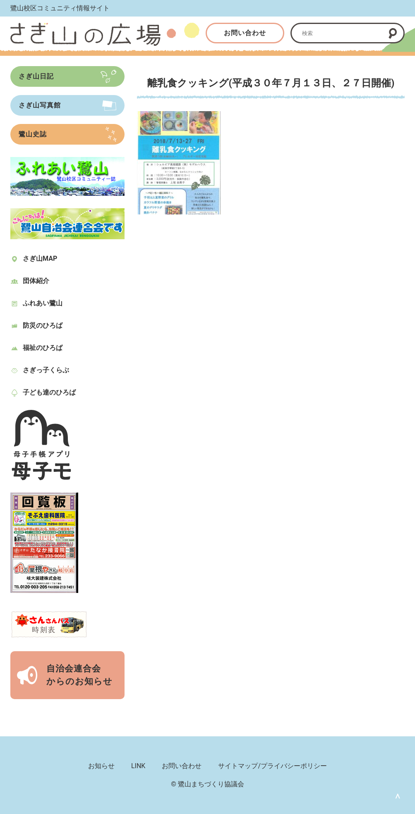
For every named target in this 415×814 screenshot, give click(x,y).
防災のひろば (42, 325)
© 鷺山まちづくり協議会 (207, 784)
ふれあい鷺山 (42, 303)
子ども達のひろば (49, 392)
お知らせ (101, 766)
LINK (138, 766)
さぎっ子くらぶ (46, 370)
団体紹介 (36, 281)
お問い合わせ (245, 33)
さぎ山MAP (40, 258)
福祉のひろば (42, 348)
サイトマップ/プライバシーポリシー (272, 766)
